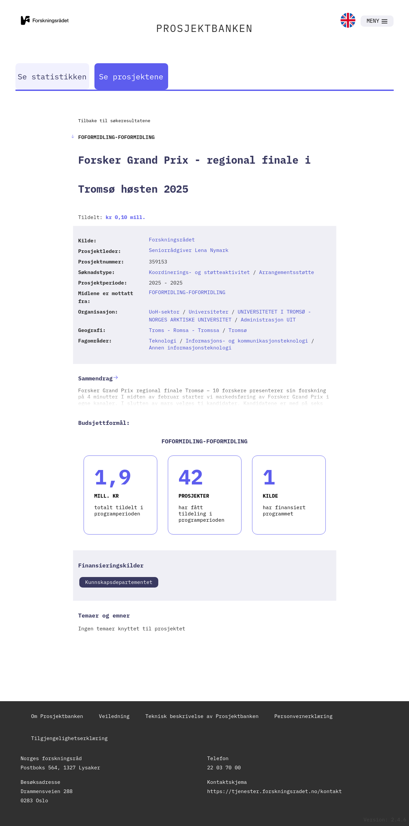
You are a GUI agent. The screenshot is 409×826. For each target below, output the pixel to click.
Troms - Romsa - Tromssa (184, 330)
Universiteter (208, 311)
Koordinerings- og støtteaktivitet (199, 272)
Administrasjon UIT (268, 319)
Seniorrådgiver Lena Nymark (188, 250)
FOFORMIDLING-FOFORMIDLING (187, 292)
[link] (348, 21)
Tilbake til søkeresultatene (114, 121)
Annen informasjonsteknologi (190, 347)
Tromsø (237, 330)
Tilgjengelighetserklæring (69, 738)
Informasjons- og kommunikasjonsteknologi (247, 340)
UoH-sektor (164, 311)
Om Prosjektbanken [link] (57, 716)
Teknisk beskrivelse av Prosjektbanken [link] (202, 716)
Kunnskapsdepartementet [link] (119, 582)
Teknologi (162, 340)
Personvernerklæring (303, 716)
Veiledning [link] (114, 716)
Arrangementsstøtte (286, 272)
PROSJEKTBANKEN (204, 28)
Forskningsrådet (172, 239)
